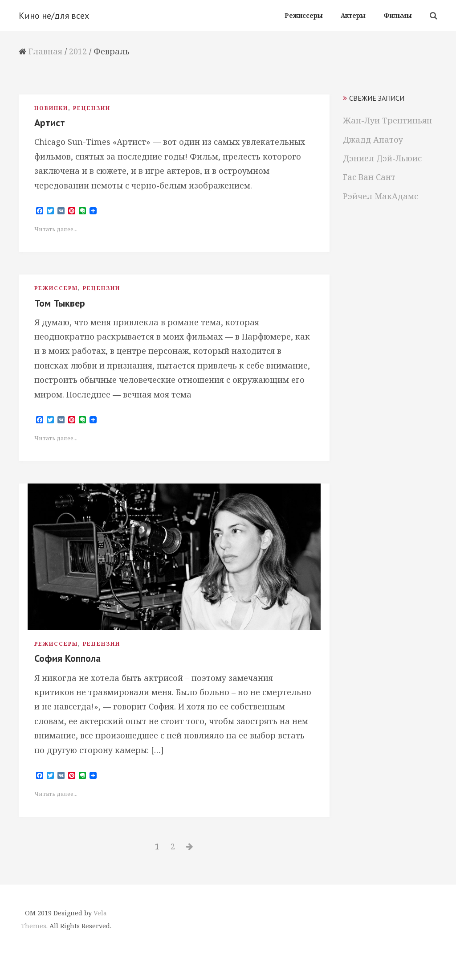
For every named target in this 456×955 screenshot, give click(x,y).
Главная (45, 51)
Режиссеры (56, 288)
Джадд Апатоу (373, 139)
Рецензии (91, 108)
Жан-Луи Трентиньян (387, 120)
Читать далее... (55, 229)
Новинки (51, 108)
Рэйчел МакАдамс (380, 196)
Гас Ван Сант (369, 177)
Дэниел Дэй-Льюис (382, 158)
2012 (78, 51)
